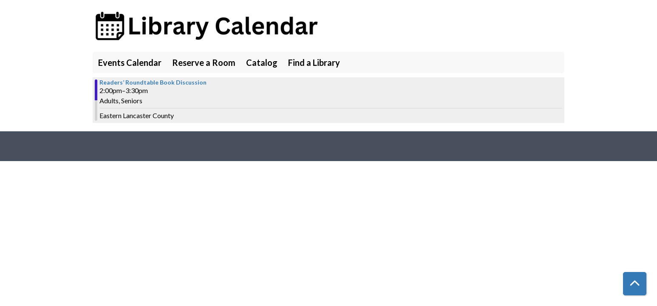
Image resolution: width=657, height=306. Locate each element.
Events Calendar (129, 62)
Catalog (262, 62)
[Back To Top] (634, 283)
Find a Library (314, 62)
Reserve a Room (203, 62)
